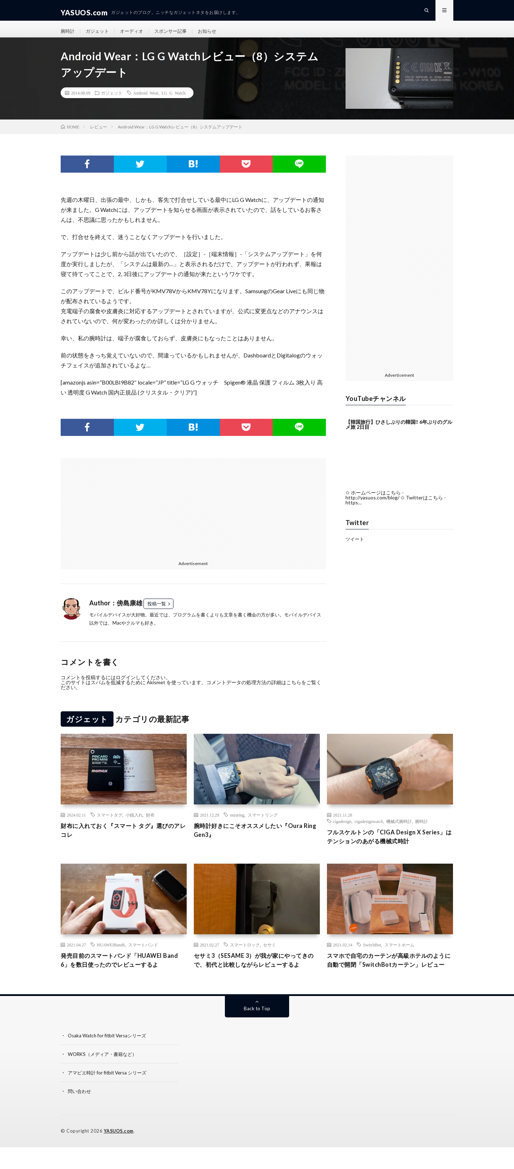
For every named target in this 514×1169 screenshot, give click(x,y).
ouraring (237, 824)
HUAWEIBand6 (111, 956)
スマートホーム (399, 956)
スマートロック (245, 956)
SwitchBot (372, 956)
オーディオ (135, 35)
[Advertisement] (124, 517)
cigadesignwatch (368, 830)
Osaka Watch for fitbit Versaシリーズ (109, 1057)
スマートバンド (143, 956)
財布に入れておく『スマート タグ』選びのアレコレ (121, 840)
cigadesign (342, 830)
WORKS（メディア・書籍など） (105, 1076)
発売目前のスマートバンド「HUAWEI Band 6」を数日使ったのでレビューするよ (121, 976)
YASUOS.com (119, 1153)
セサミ (269, 956)
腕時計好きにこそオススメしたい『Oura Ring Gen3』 (254, 840)
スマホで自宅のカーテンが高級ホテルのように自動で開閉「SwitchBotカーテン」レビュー (390, 976)
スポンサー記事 (176, 35)
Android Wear (145, 102)
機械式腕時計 (399, 830)
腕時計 (68, 35)
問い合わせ (80, 1113)
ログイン (126, 686)
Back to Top (257, 1030)
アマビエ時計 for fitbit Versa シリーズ (110, 1095)
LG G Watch (174, 102)
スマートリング (263, 824)
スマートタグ (109, 824)
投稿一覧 (156, 613)
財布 (150, 824)
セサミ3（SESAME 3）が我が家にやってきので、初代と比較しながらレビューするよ (256, 976)
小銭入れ (134, 824)
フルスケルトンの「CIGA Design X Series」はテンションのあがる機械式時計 (389, 846)
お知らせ (215, 35)
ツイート (356, 548)
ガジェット (99, 35)
